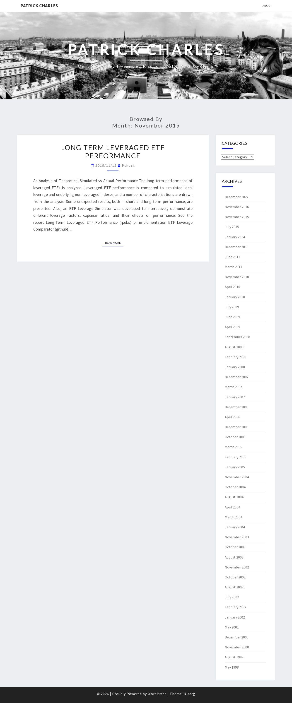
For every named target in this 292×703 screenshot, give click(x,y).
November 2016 (237, 207)
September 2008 (237, 337)
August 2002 (234, 587)
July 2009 (232, 307)
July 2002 (232, 597)
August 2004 (234, 497)
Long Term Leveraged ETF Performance (113, 151)
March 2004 (233, 517)
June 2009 (232, 317)
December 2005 (237, 427)
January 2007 (235, 397)
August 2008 (234, 347)
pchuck (128, 165)
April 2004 (232, 507)
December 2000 (237, 637)
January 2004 (235, 527)
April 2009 (232, 327)
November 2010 (237, 276)
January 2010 (235, 297)
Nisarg (189, 693)
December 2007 (237, 377)
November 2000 (237, 647)
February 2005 (235, 457)
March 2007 (233, 387)
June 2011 (232, 257)
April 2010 (232, 286)
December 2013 (237, 247)
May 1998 (232, 667)
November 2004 (237, 477)
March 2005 (233, 447)
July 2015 (232, 226)
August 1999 (234, 657)
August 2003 (234, 557)
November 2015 (237, 216)
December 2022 (237, 197)
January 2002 (235, 617)
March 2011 (233, 267)
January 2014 (235, 237)
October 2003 (235, 547)
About (267, 6)
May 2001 (232, 627)
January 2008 (235, 367)
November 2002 (237, 567)
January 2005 (235, 467)
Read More (114, 242)
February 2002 (235, 607)
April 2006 (232, 417)
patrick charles (39, 5)
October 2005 (235, 437)
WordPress (157, 693)
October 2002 (235, 577)
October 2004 (235, 487)
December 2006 (237, 407)
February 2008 (235, 357)
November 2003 (237, 537)
